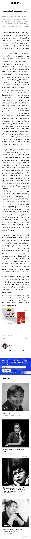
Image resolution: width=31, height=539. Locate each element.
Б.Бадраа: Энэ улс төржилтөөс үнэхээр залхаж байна (13, 530)
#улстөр (4, 335)
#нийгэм (12, 415)
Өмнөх (3, 9)
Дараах (27, 9)
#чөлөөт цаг (6, 415)
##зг (4, 495)
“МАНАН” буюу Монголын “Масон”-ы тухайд (15, 450)
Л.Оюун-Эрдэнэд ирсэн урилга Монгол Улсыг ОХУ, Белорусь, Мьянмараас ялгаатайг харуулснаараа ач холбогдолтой (15, 490)
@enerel (11, 346)
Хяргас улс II (7, 413)
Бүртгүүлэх (6, 370)
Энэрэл (10, 345)
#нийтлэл (10, 335)
